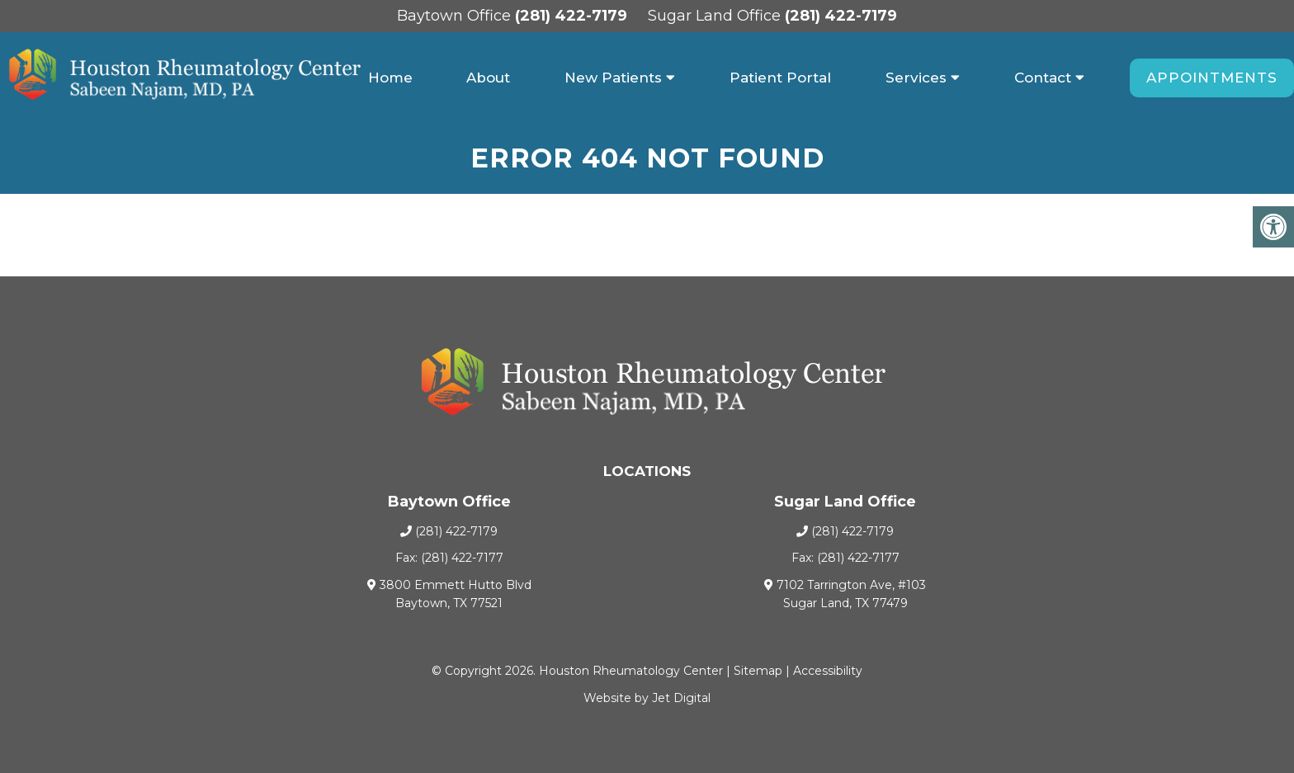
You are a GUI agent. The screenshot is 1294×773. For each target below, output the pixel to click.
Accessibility (827, 670)
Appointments (1211, 77)
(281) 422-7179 (571, 16)
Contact (1042, 77)
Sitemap (758, 670)
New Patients (613, 77)
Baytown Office (456, 16)
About (488, 77)
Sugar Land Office (716, 16)
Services (916, 77)
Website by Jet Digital (647, 698)
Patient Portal (780, 77)
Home (390, 77)
